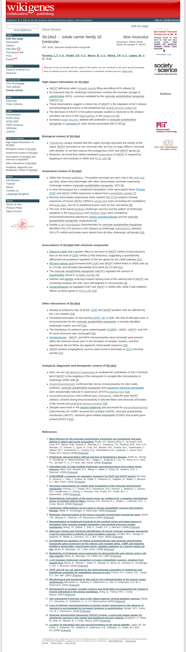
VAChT (53, 88)
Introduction (13, 180)
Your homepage (15, 83)
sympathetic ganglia (120, 193)
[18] (127, 391)
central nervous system (119, 107)
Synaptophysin (57, 337)
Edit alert (13, 49)
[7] (134, 193)
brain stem (60, 205)
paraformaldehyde (90, 407)
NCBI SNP (12, 121)
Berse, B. (94, 55)
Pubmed (83, 453)
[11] (139, 259)
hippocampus (87, 115)
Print (9, 55)
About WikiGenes (116, 641)
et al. (62, 55)
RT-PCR (112, 197)
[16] (125, 345)
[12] (94, 290)
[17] (61, 353)
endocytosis (106, 154)
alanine (69, 279)
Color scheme (14, 104)
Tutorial (10, 183)
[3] (123, 123)
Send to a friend (17, 69)
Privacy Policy (14, 207)
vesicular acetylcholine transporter (124, 96)
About (9, 187)
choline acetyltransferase (103, 216)
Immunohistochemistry (62, 384)
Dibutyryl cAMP (58, 251)
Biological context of (21, 149)
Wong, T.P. (114, 55)
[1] (133, 88)
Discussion (12, 42)
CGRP (112, 329)
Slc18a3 (83, 81)
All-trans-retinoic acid (61, 263)
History (10, 45)
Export (11, 59)
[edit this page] (140, 26)
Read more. (127, 71)
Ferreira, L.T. (50, 55)
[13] (72, 313)
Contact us (12, 190)
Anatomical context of (21, 152)
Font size (11, 100)
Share (11, 73)
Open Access (14, 211)
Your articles (13, 86)
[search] (18, 30)
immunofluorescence (136, 407)
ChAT (52, 193)
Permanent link (15, 52)
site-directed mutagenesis (80, 372)
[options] (26, 30)
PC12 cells (101, 158)
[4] (138, 150)
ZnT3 (129, 349)
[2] (117, 115)
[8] (130, 205)
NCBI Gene (13, 118)
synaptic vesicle (87, 88)
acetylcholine (56, 96)
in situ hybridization (69, 224)
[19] (105, 403)
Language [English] (17, 194)
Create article (14, 90)
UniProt (10, 131)
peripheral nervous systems (86, 403)
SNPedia (11, 128)
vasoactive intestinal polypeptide (125, 387)
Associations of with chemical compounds (21, 158)
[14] (84, 325)
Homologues (13, 114)
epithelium (78, 177)
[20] (71, 419)
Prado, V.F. (73, 55)
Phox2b (140, 189)
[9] (95, 220)
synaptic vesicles (86, 275)
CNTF (96, 317)
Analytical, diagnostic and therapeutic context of (21, 169)
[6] (122, 185)
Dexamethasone (58, 286)
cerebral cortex (98, 212)
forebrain (79, 209)
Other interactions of (21, 163)
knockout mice (116, 391)
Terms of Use (14, 204)
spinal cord (109, 115)
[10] (142, 232)
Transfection (56, 142)
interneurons (122, 228)
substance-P (73, 123)
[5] (109, 158)
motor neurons (70, 119)
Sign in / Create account (167, 19)
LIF (103, 317)
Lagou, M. (135, 55)
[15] (93, 333)
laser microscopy (101, 395)
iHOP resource (14, 124)
